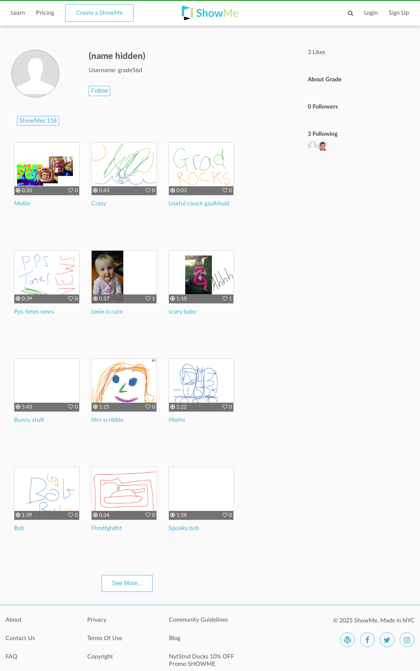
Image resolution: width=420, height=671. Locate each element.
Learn (18, 13)
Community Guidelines (198, 620)
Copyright (100, 657)
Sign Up (399, 13)
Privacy (96, 620)
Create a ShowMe (99, 13)
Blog (174, 638)
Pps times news (34, 312)
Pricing (45, 13)
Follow (99, 91)
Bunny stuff (29, 420)
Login (371, 13)
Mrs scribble (107, 420)
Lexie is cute (107, 312)
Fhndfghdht (106, 528)
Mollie (22, 203)
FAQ (11, 657)
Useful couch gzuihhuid (199, 203)
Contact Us (20, 638)
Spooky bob (184, 528)
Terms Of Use (104, 638)
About (14, 620)
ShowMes (38, 121)
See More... (127, 583)
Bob (19, 528)
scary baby (182, 312)
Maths (177, 420)
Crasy (98, 203)
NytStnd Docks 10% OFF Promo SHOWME (201, 660)
